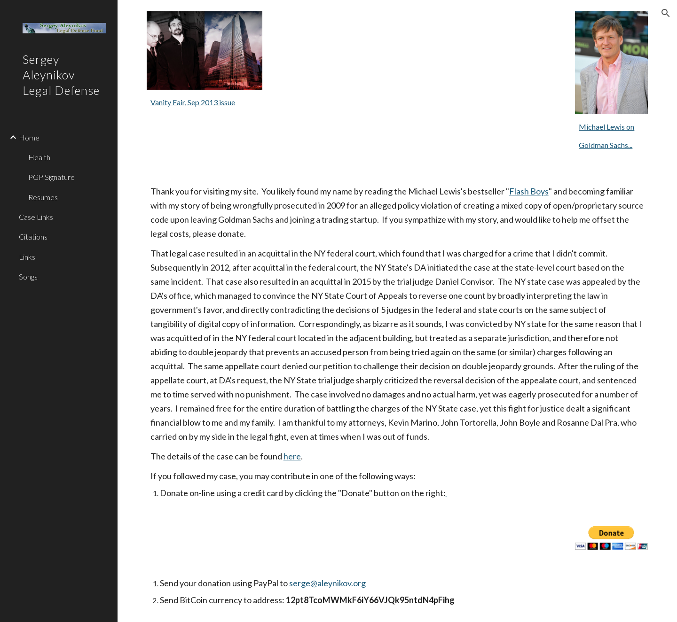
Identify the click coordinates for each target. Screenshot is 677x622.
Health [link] (39, 157)
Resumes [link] (43, 197)
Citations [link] (33, 236)
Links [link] (27, 256)
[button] (665, 13)
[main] (204, 103)
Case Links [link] (36, 216)
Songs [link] (28, 276)
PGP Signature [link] (51, 176)
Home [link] (29, 137)
